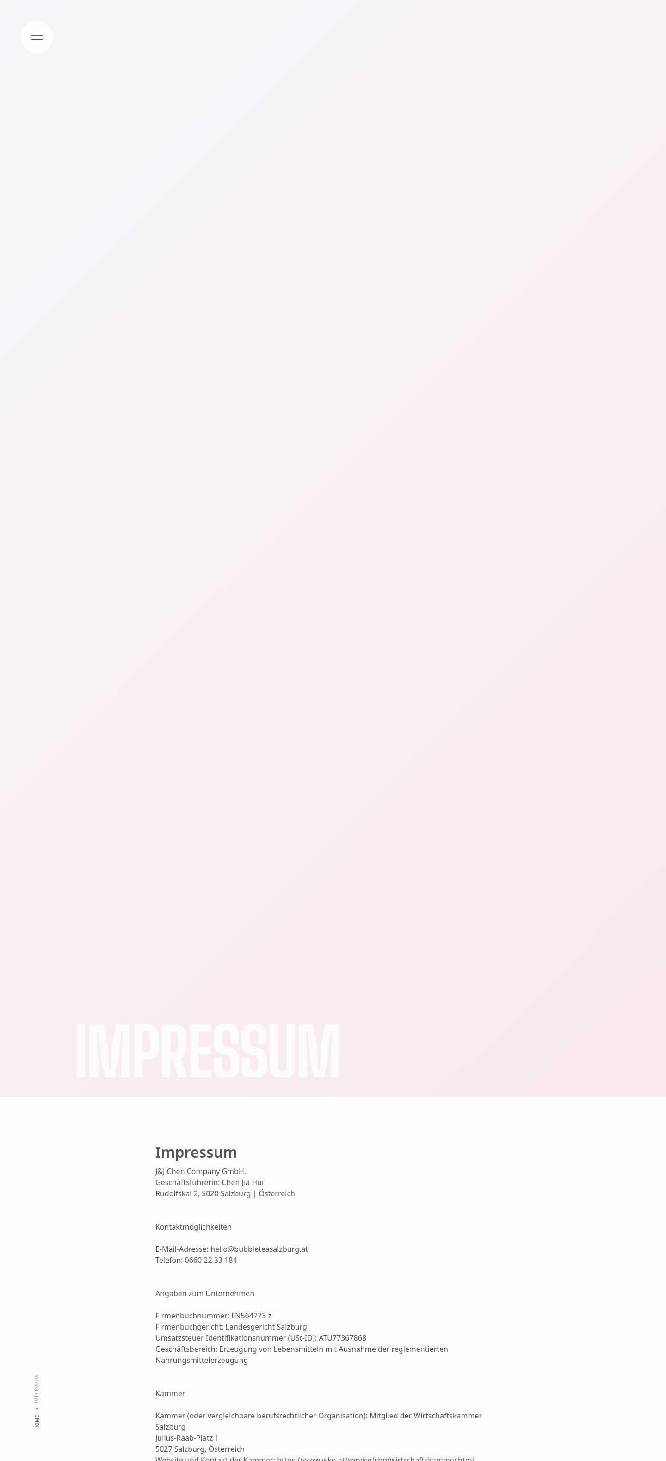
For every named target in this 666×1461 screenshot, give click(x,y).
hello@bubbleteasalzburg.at (259, 1249)
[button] (37, 37)
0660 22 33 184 (211, 1260)
